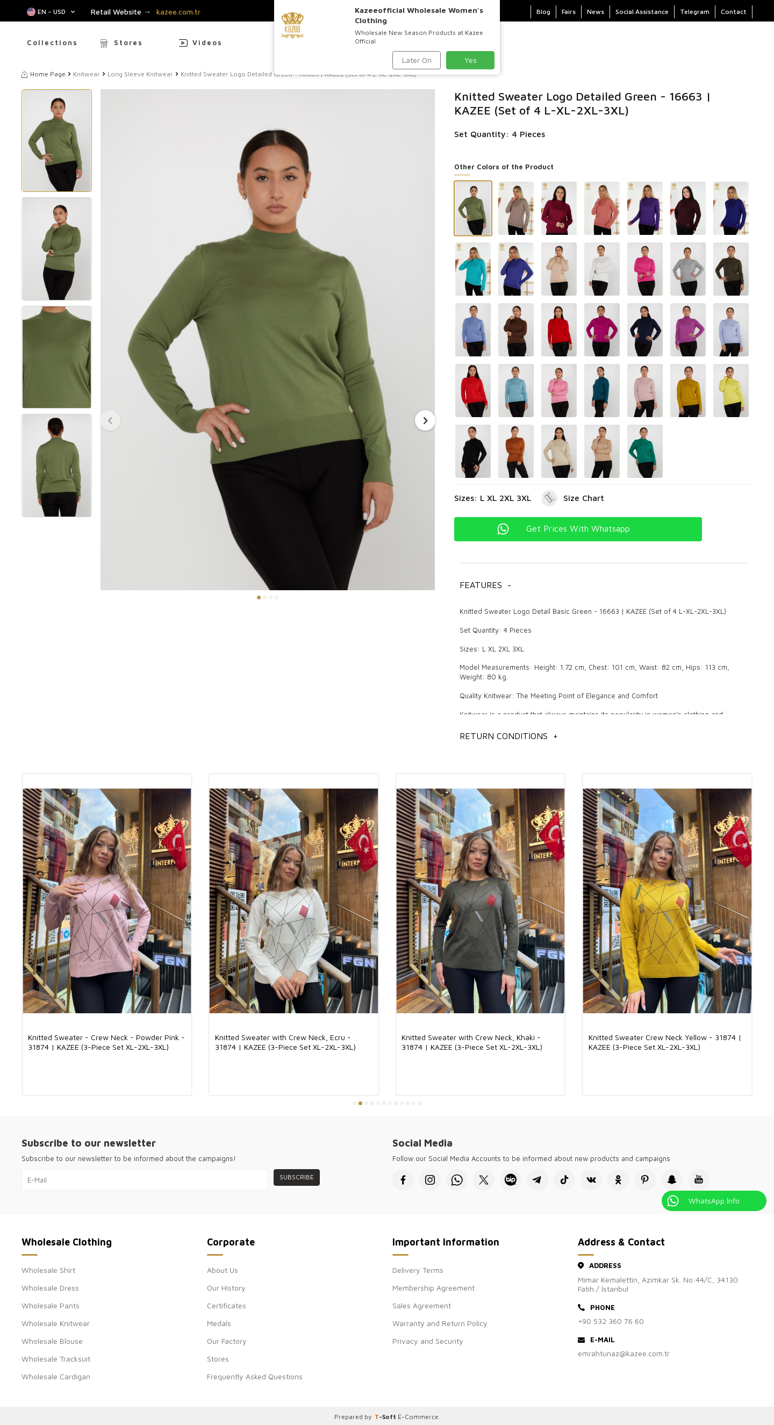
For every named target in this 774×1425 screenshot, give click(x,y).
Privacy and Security (427, 1340)
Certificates (226, 1305)
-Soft (386, 1417)
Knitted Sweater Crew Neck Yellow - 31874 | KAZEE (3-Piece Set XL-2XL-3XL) (665, 1042)
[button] (259, 597)
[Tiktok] (564, 1180)
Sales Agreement (421, 1305)
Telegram (695, 12)
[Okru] (618, 1180)
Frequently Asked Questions (255, 1376)
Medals (219, 1323)
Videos (207, 42)
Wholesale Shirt (48, 1269)
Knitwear (86, 74)
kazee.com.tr (178, 12)
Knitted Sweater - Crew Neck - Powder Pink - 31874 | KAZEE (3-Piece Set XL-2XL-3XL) (106, 1042)
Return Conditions (509, 736)
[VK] (591, 1180)
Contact (734, 12)
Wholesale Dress (50, 1287)
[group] (267, 339)
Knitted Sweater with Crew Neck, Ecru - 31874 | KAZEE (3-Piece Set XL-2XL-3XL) (285, 1042)
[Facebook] (403, 1180)
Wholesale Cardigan (56, 1376)
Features (485, 585)
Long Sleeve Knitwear (140, 74)
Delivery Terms (417, 1269)
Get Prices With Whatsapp (578, 528)
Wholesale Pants (51, 1305)
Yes (470, 60)
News (595, 12)
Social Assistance (642, 12)
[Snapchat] (672, 1180)
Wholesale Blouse (52, 1340)
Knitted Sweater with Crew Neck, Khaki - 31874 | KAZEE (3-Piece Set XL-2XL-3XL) (472, 1042)
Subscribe (297, 1177)
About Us (222, 1269)
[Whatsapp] (457, 1180)
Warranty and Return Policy (440, 1323)
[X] (483, 1180)
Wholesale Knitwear (56, 1323)
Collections (52, 42)
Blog (543, 12)
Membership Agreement (433, 1287)
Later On (417, 60)
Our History (226, 1287)
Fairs (569, 12)
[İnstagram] (430, 1180)
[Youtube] (699, 1180)
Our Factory (227, 1340)
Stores (128, 42)
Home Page (44, 74)
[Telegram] (537, 1180)
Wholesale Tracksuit (56, 1358)
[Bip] (510, 1180)
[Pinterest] (645, 1180)
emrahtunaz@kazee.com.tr (624, 1353)
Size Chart (583, 498)
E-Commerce (418, 1417)
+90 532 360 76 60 (611, 1321)
